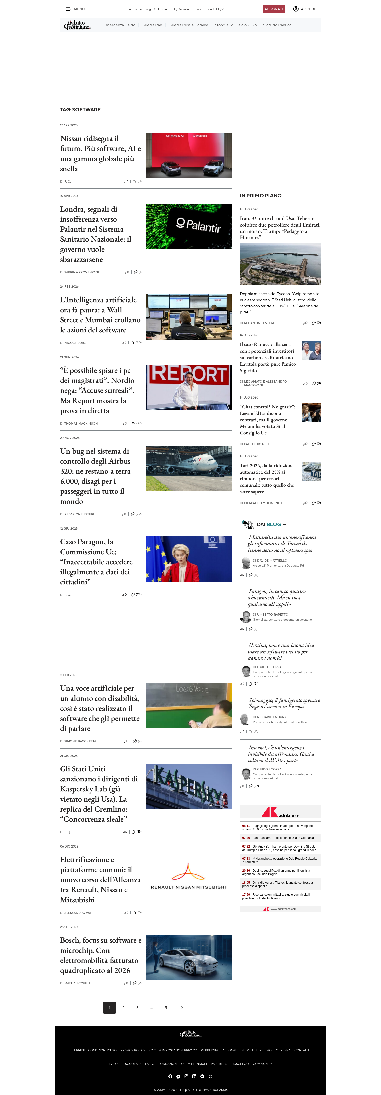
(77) (136, 423)
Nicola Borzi (73, 343)
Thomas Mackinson (79, 423)
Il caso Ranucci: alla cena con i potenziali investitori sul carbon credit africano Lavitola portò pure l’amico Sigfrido (268, 357)
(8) (253, 629)
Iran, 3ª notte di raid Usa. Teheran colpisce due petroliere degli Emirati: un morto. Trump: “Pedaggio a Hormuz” (280, 228)
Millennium (161, 8)
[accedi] (304, 9)
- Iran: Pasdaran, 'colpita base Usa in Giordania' (278, 838)
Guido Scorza (267, 667)
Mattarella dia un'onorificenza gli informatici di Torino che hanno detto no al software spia (282, 543)
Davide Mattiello (270, 560)
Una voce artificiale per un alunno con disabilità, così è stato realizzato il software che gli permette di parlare (100, 708)
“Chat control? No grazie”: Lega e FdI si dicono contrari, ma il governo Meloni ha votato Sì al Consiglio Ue (267, 419)
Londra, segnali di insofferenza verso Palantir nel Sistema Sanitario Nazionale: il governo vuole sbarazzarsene (95, 234)
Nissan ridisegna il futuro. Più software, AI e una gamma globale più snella (100, 153)
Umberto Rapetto (270, 614)
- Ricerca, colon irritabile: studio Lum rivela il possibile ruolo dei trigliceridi (276, 896)
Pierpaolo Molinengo (261, 503)
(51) (254, 684)
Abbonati (274, 9)
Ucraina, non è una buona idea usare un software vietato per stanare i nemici (281, 651)
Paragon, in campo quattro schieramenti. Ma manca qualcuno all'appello (277, 597)
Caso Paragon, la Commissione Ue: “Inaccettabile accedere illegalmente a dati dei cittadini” (96, 561)
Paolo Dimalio (254, 444)
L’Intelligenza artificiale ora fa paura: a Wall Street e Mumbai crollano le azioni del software (100, 314)
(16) (254, 731)
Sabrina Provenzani (79, 272)
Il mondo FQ (214, 9)
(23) (136, 595)
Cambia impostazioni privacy (173, 1050)
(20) (136, 514)
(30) (136, 343)
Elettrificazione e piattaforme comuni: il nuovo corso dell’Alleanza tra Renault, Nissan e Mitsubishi (100, 879)
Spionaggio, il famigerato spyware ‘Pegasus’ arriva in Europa (284, 703)
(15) (137, 832)
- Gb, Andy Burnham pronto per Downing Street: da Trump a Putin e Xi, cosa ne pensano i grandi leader (279, 848)
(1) (138, 272)
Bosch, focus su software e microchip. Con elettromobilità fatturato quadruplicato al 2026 (101, 955)
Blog (148, 8)
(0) (137, 181)
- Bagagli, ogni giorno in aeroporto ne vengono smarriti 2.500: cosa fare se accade (277, 827)
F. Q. (65, 181)
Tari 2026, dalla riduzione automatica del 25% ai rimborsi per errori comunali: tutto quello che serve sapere (267, 478)
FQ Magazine (181, 8)
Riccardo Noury (269, 717)
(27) (254, 786)
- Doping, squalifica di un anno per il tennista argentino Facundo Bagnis (276, 872)
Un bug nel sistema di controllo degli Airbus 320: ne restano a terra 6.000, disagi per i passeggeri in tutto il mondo (95, 475)
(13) (254, 575)
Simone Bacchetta (78, 741)
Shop (197, 8)
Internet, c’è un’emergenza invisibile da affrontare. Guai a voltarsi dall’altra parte (281, 754)
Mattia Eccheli (75, 983)
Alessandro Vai (75, 913)
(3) (137, 741)
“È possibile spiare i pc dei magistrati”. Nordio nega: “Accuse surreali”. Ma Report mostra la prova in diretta (97, 390)
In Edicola (135, 8)
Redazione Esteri (77, 514)
